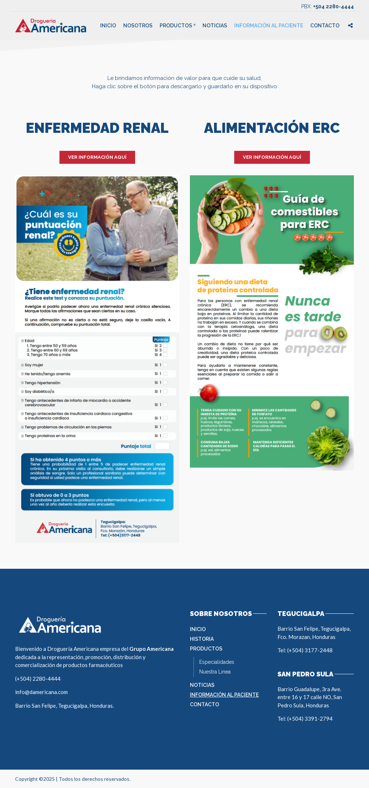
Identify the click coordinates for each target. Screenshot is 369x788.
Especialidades (216, 662)
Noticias (215, 25)
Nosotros (137, 25)
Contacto (324, 25)
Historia (202, 639)
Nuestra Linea (215, 672)
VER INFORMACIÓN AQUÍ (97, 157)
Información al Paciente (268, 25)
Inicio (108, 25)
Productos (176, 25)
